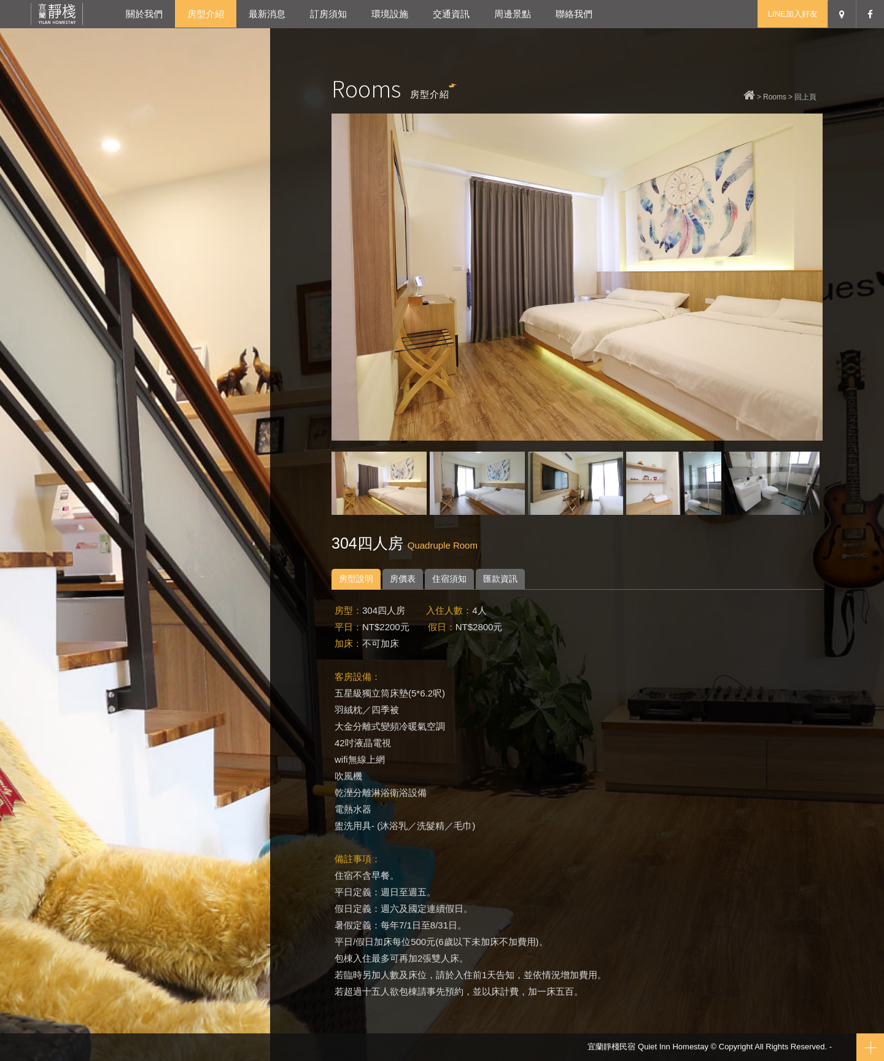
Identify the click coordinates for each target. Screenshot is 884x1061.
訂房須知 (328, 14)
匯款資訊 (500, 579)
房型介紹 (205, 14)
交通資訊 (451, 14)
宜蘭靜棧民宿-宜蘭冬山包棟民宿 (57, 14)
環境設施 (389, 14)
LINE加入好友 (793, 13)
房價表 (403, 579)
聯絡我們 (574, 14)
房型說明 (356, 579)
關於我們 (144, 14)
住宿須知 (449, 579)
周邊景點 (512, 14)
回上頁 (805, 97)
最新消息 (267, 14)
